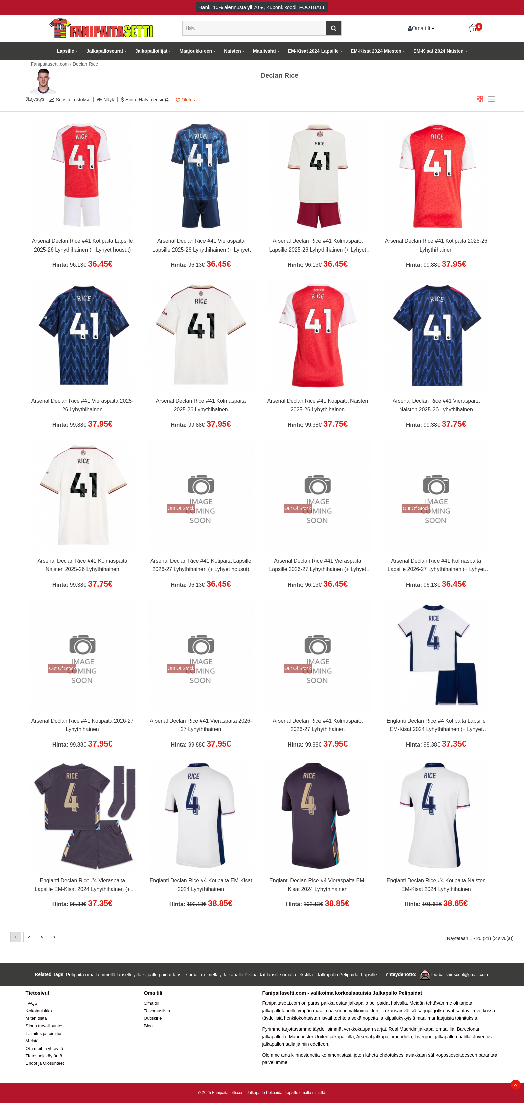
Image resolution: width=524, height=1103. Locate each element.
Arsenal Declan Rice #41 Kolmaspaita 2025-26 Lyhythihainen (201, 405)
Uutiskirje (153, 1018)
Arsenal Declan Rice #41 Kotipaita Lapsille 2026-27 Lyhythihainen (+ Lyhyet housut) (200, 565)
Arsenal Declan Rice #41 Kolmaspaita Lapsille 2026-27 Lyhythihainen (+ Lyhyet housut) (436, 566)
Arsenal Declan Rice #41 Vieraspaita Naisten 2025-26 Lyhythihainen (436, 405)
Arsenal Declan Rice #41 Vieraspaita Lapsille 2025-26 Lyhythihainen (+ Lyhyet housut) (200, 246)
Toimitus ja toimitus (44, 1033)
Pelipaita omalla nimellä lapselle (99, 974)
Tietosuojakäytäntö (44, 1055)
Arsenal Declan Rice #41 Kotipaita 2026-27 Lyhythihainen (82, 725)
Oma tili (419, 28)
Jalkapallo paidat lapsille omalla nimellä (177, 974)
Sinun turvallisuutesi (45, 1025)
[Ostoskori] (474, 28)
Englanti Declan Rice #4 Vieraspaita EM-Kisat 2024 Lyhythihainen (317, 885)
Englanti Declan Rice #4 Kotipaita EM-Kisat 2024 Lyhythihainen (201, 885)
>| (55, 937)
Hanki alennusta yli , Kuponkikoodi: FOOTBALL (262, 7)
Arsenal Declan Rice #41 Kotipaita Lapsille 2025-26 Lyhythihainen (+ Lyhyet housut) (82, 245)
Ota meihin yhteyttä (44, 1048)
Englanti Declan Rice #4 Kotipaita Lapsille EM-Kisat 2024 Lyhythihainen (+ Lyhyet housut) (436, 726)
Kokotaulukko (39, 1010)
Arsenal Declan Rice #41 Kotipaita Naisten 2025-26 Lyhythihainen (317, 405)
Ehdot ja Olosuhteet (45, 1063)
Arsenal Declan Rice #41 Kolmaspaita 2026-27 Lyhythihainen (318, 725)
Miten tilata (36, 1018)
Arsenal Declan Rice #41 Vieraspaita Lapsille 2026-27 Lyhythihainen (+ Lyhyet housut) (317, 566)
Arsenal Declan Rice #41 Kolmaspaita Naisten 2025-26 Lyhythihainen (82, 565)
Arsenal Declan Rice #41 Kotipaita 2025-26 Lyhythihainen (436, 245)
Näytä (106, 99)
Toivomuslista (157, 1010)
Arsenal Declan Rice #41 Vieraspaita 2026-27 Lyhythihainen (201, 725)
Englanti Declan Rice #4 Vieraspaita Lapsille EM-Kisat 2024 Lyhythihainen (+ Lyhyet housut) (82, 886)
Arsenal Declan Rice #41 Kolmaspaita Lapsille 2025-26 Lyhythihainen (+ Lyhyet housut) (317, 246)
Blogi (149, 1025)
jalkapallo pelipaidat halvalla (378, 1003)
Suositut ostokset (70, 99)
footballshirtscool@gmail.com (459, 974)
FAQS (32, 1003)
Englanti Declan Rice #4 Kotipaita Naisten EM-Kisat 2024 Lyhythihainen (436, 885)
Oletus (185, 99)
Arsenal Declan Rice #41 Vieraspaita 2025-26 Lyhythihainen (82, 405)
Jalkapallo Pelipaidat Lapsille (347, 974)
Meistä (32, 1040)
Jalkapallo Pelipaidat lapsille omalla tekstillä (268, 974)
